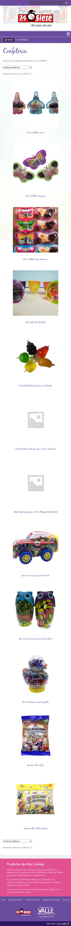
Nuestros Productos (32, 900)
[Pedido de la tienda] (17, 67)
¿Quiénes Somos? (15, 900)
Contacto (65, 900)
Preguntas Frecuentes (51, 900)
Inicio (4, 900)
